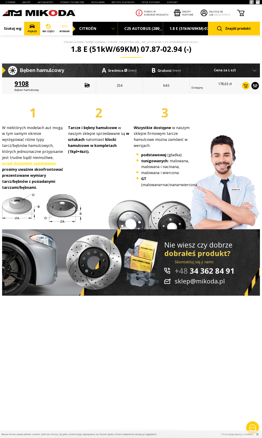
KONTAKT (172, 2)
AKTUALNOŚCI (45, 2)
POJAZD (32, 28)
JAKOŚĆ (26, 2)
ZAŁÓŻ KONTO (222, 14)
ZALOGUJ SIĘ (216, 11)
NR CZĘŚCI (48, 28)
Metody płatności (123, 2)
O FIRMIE (10, 2)
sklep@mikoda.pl (200, 281)
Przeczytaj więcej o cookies (237, 434)
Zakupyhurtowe (187, 13)
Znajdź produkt (234, 28)
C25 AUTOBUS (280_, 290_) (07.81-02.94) (140, 42)
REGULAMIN (98, 2)
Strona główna (74, 42)
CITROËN (112, 42)
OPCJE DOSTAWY (151, 2)
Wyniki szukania (95, 42)
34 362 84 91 (205, 271)
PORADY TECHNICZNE (72, 2)
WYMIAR (65, 28)
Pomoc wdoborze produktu (156, 13)
